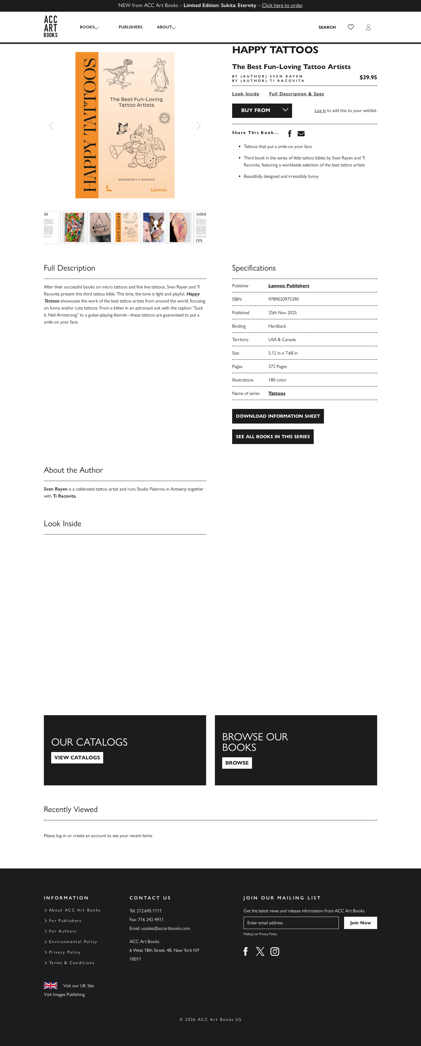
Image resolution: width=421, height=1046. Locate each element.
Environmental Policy (73, 941)
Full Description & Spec (296, 94)
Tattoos (276, 393)
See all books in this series (273, 436)
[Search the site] (327, 27)
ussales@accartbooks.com (165, 928)
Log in (320, 110)
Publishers (125, 27)
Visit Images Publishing (64, 994)
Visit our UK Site (78, 985)
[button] (351, 27)
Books (87, 27)
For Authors (63, 931)
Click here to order (282, 5)
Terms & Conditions (72, 962)
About (159, 27)
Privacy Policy (65, 952)
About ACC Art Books (75, 910)
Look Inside (245, 94)
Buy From (255, 110)
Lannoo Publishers (288, 285)
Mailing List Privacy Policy (260, 934)
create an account (89, 835)
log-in (61, 835)
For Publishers (65, 920)
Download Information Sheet (278, 416)
